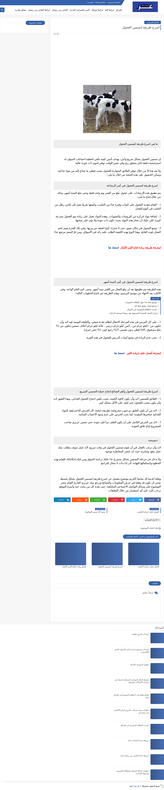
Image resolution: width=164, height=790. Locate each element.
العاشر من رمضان (60, 10)
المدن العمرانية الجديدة (80, 10)
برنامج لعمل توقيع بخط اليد (145, 306)
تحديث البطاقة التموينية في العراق (142, 309)
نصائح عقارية (20, 10)
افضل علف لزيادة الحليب (148, 567)
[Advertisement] (107, 57)
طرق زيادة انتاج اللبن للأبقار (74, 567)
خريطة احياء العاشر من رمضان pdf (135, 756)
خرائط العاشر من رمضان (39, 10)
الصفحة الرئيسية (114, 2)
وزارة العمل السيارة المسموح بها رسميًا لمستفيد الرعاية (133, 313)
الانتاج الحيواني (153, 22)
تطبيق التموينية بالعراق (139, 664)
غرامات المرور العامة (140, 634)
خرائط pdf (109, 10)
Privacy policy (100, 2)
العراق (119, 10)
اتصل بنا (90, 2)
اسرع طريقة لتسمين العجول (110, 567)
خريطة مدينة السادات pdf (138, 740)
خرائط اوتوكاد (97, 10)
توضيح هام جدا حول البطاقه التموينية (141, 302)
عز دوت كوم (135, 786)
